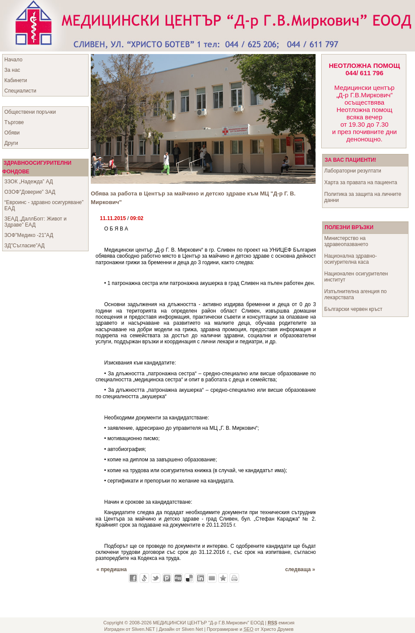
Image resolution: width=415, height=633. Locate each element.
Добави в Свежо (144, 578)
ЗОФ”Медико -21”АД (28, 235)
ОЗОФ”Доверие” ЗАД (29, 192)
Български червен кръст (353, 309)
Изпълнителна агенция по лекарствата (355, 294)
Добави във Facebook (133, 578)
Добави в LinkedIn (200, 578)
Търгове (14, 122)
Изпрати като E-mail (212, 578)
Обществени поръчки (30, 112)
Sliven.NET (143, 629)
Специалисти (20, 91)
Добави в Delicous (189, 578)
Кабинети (15, 80)
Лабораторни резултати (352, 171)
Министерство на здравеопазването (346, 241)
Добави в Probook (167, 578)
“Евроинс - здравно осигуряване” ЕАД (43, 205)
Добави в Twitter (155, 578)
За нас (12, 70)
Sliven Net (192, 629)
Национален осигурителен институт (356, 277)
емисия (281, 622)
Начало (13, 60)
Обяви (12, 133)
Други (11, 143)
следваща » (300, 569)
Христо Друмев (277, 629)
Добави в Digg (178, 578)
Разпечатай (234, 578)
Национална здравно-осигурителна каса (350, 259)
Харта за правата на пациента (360, 182)
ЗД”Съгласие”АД (24, 246)
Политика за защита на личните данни (362, 197)
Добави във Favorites (223, 578)
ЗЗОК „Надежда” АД (28, 182)
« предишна (111, 569)
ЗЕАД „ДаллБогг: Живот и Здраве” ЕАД (35, 222)
